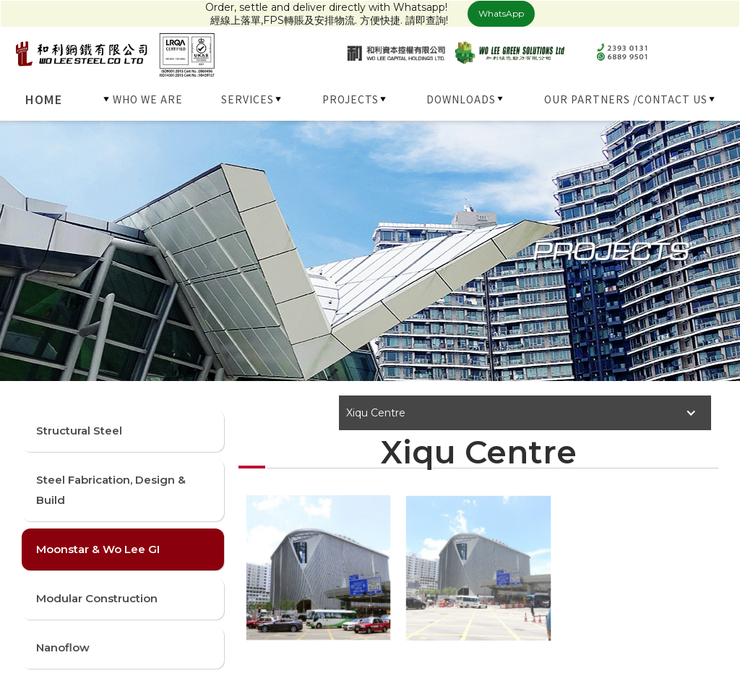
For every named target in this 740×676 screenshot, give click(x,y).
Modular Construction (97, 598)
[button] (143, 99)
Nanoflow (63, 647)
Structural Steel (79, 430)
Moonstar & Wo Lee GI (98, 549)
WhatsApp (501, 13)
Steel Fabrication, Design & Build (111, 490)
